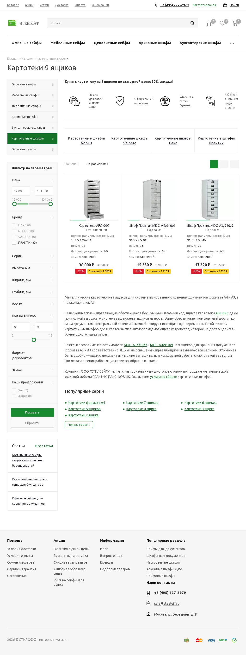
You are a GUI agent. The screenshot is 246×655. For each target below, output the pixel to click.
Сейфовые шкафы (161, 576)
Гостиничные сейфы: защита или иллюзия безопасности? (27, 460)
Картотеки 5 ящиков (84, 409)
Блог (104, 549)
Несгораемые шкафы (163, 562)
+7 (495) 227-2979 (170, 593)
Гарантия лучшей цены (71, 549)
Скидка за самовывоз (70, 562)
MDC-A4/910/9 (161, 345)
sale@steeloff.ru (166, 604)
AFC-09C (222, 313)
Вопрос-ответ (111, 556)
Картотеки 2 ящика (83, 415)
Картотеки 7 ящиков (142, 403)
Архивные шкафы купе (164, 569)
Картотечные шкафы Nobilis (86, 140)
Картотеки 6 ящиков (200, 403)
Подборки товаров (115, 569)
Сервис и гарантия (21, 569)
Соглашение (17, 576)
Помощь (15, 540)
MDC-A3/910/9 (135, 345)
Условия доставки (21, 549)
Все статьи (44, 446)
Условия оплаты (20, 556)
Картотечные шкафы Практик (216, 140)
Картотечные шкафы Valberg (129, 140)
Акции (59, 540)
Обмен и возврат (20, 562)
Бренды (106, 562)
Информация (112, 540)
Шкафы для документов (166, 556)
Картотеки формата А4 (86, 403)
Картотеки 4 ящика (141, 409)
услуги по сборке (163, 377)
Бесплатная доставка (71, 556)
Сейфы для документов (166, 549)
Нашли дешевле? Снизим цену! (95, 101)
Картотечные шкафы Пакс (172, 140)
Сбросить (32, 423)
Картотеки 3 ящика (199, 409)
